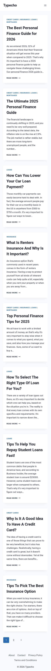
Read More (13, 78)
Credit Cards (13, 20)
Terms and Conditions (25, 660)
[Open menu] (45, 5)
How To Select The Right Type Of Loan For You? (23, 383)
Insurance (25, 20)
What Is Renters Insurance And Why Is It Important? (25, 248)
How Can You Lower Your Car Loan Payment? (24, 181)
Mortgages (12, 22)
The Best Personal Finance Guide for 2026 (22, 33)
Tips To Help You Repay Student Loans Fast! (25, 450)
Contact (21, 655)
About (11, 655)
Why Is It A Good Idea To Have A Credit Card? (25, 524)
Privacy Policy (35, 655)
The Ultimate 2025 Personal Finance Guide (22, 107)
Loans (34, 20)
